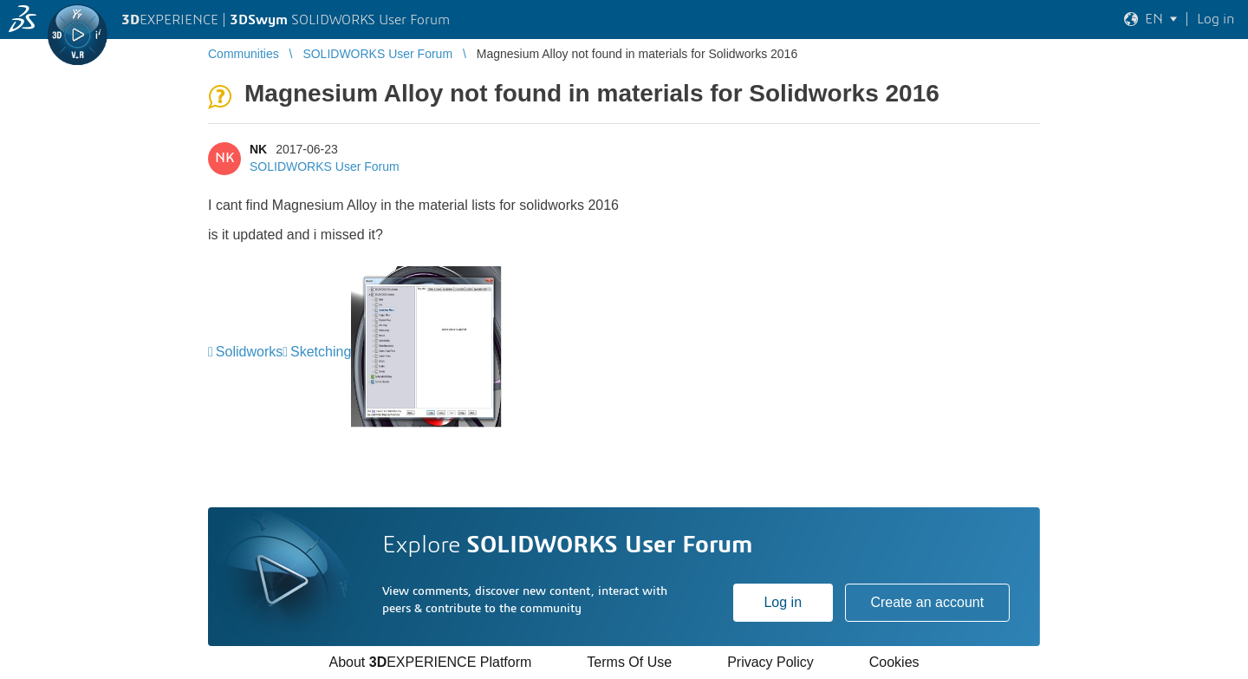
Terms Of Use (629, 662)
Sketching (320, 351)
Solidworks (249, 351)
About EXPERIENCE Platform (429, 662)
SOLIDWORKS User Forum (325, 166)
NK (258, 149)
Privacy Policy (770, 662)
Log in (783, 602)
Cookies (894, 662)
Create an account (927, 602)
